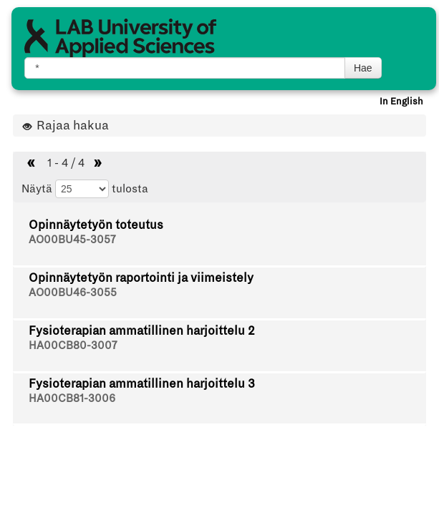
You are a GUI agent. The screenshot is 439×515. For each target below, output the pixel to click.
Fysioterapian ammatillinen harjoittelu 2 (142, 331)
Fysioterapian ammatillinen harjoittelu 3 (142, 384)
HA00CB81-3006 (72, 398)
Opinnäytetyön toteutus (96, 225)
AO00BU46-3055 (73, 292)
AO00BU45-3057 (72, 239)
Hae (363, 68)
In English (401, 102)
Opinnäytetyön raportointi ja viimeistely (141, 278)
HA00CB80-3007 (73, 345)
